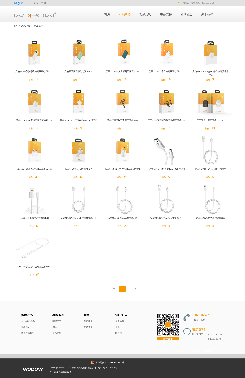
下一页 (133, 289)
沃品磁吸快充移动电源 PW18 (78, 71)
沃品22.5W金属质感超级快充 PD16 (122, 71)
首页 (107, 14)
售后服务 (88, 321)
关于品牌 (119, 321)
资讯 (117, 327)
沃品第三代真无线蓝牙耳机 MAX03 (34, 169)
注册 (43, 3)
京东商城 (56, 333)
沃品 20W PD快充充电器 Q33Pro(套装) (78, 120)
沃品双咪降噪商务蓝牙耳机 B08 (122, 120)
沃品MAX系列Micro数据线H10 (122, 218)
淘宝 (54, 327)
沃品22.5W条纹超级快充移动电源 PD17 (34, 71)
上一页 (111, 289)
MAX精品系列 (28, 321)
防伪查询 (88, 327)
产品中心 (25, 25)
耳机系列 (25, 327)
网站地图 (124, 367)
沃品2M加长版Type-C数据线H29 (210, 169)
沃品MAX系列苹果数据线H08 (210, 218)
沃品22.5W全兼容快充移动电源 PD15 (166, 71)
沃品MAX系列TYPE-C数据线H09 (166, 218)
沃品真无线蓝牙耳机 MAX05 (210, 120)
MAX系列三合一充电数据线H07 (34, 266)
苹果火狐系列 (27, 333)
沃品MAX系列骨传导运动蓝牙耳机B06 (166, 120)
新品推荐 (38, 25)
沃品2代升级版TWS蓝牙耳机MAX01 (122, 169)
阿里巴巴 (56, 321)
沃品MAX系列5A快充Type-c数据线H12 (166, 169)
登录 (36, 3)
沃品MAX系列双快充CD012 (78, 169)
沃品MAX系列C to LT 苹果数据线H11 (79, 218)
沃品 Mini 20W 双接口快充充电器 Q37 (34, 120)
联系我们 (119, 333)
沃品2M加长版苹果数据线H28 (34, 218)
